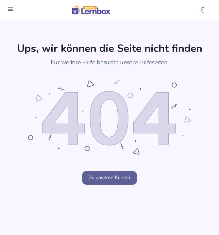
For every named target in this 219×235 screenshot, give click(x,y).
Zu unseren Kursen (109, 177)
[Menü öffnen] (10, 9)
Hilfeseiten (153, 62)
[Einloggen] (202, 10)
